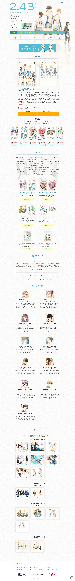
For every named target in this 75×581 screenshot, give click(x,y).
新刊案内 (15, 37)
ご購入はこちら (14, 145)
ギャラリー (59, 37)
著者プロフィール (37, 37)
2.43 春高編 (48, 567)
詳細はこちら (39, 113)
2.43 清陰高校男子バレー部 (22, 567)
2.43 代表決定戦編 (34, 567)
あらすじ (26, 37)
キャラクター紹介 (48, 37)
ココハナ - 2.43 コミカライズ (51, 569)
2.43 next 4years (20, 569)
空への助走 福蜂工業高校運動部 (37, 569)
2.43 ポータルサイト (21, 563)
